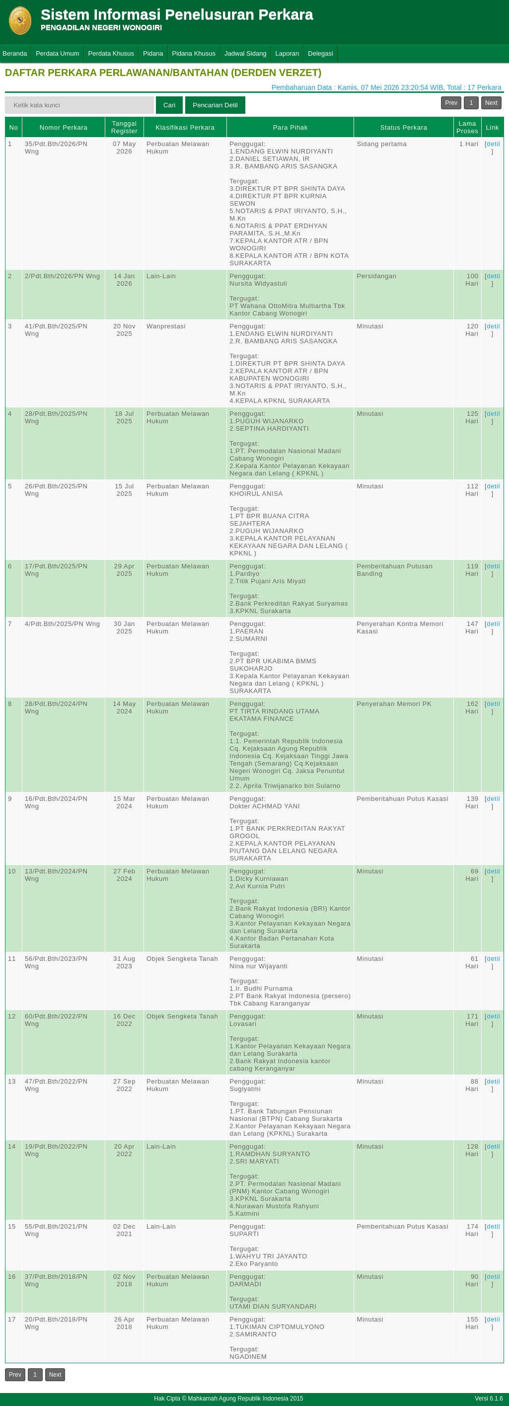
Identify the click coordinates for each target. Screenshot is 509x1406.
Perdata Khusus (111, 53)
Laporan (287, 53)
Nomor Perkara (64, 127)
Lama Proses (467, 127)
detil (493, 144)
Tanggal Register (124, 127)
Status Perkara (404, 127)
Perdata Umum (57, 53)
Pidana (153, 53)
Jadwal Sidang (245, 53)
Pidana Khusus (194, 53)
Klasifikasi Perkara (185, 127)
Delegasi (320, 53)
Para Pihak (290, 127)
